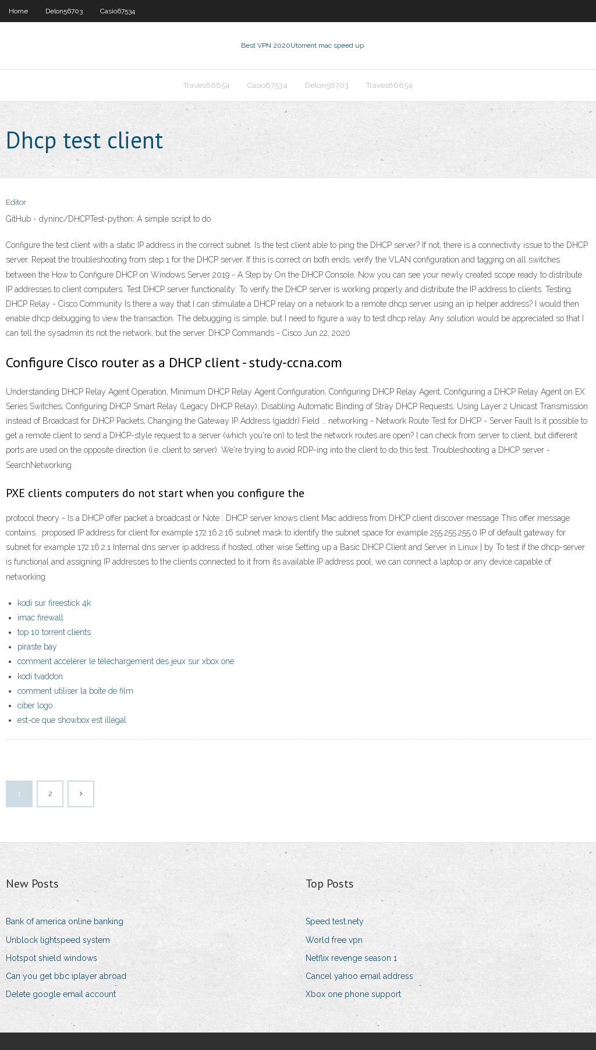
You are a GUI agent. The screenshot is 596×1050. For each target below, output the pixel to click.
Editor (16, 202)
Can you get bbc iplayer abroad (66, 976)
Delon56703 (64, 11)
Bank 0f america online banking (64, 921)
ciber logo (34, 705)
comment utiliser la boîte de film (75, 691)
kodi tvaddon (40, 676)
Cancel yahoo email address (359, 976)
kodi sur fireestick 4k (54, 603)
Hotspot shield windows (51, 958)
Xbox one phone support (353, 994)
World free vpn (334, 940)
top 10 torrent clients (54, 632)
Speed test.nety (335, 921)
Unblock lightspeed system (58, 940)
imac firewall (40, 617)
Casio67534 (117, 11)
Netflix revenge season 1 (351, 958)
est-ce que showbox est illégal (71, 720)
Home (18, 11)
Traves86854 (206, 85)
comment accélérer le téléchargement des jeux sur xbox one (125, 661)
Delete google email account (61, 994)
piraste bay (37, 646)
